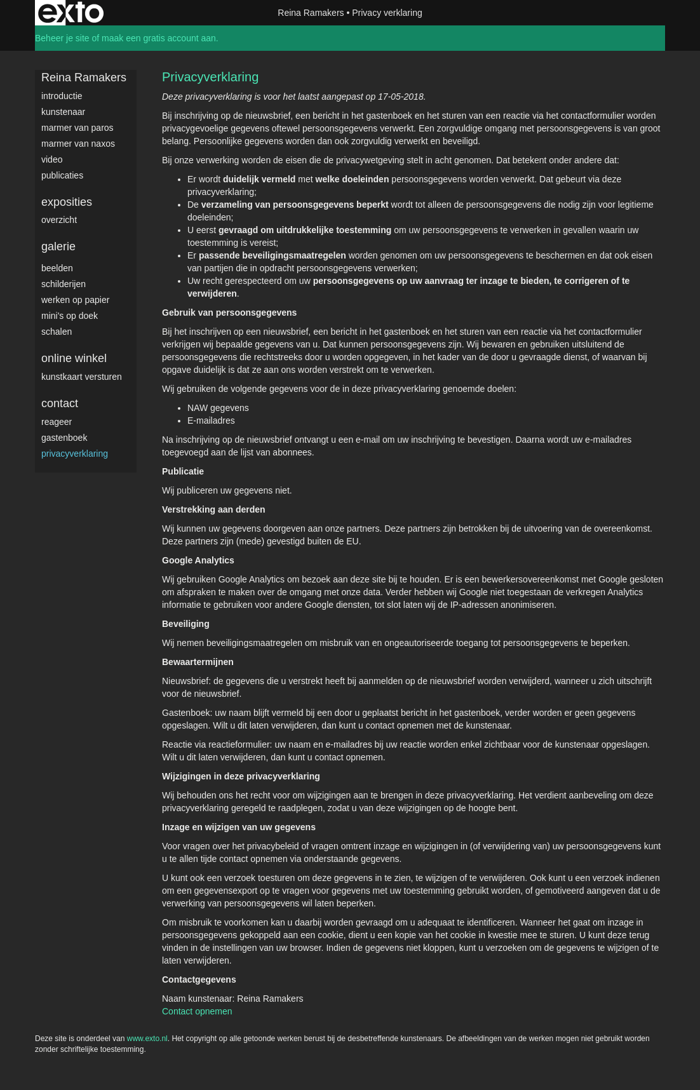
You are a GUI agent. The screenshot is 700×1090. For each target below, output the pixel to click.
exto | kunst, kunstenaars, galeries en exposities (71, 12)
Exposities (66, 202)
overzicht (59, 220)
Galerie (58, 246)
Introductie (62, 96)
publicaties (62, 175)
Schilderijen (63, 284)
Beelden (57, 268)
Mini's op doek (69, 316)
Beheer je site (62, 38)
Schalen (56, 331)
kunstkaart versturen (81, 377)
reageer (56, 422)
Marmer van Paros (77, 128)
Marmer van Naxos (78, 143)
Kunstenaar (63, 112)
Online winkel (74, 358)
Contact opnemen (197, 1011)
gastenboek (64, 438)
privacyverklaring (74, 453)
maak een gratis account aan (159, 38)
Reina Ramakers (311, 13)
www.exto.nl (147, 1038)
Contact (59, 403)
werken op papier (75, 300)
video (51, 159)
